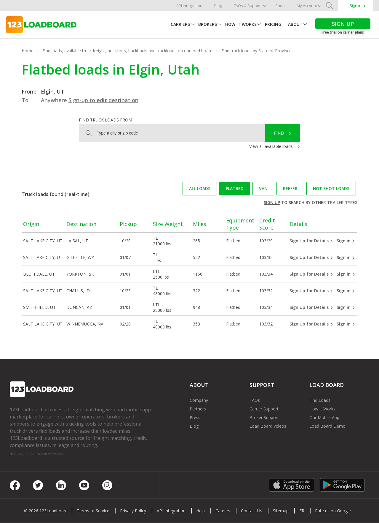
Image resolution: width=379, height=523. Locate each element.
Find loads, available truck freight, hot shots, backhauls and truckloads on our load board (127, 50)
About (295, 24)
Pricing (273, 24)
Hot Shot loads (331, 188)
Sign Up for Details (311, 241)
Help (200, 510)
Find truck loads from (105, 120)
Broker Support (264, 417)
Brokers (207, 24)
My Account (307, 5)
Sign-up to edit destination (103, 100)
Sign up (272, 202)
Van (263, 188)
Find (279, 133)
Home (27, 50)
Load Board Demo (327, 426)
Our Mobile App (324, 417)
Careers (222, 510)
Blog (218, 5)
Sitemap (281, 510)
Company (199, 400)
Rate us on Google (333, 510)
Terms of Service (93, 510)
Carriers (180, 24)
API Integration (189, 5)
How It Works (241, 24)
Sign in (356, 5)
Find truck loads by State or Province (256, 50)
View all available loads (271, 146)
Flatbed (235, 188)
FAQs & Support (248, 5)
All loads (199, 188)
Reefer (290, 188)
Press (195, 417)
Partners (198, 409)
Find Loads (319, 400)
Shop (280, 5)
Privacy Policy (133, 510)
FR (301, 510)
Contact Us (251, 510)
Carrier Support (264, 409)
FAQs (255, 400)
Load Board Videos (268, 426)
